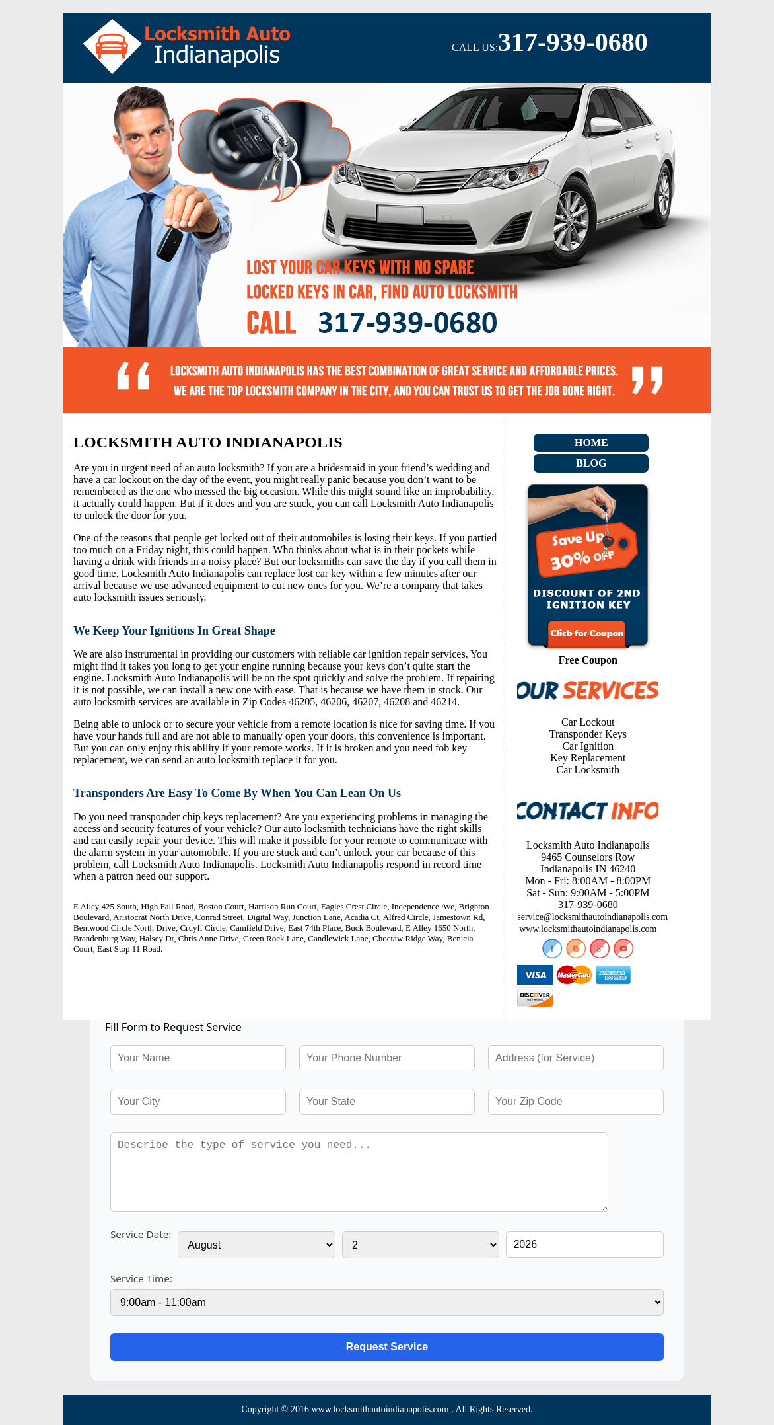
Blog (591, 463)
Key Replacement (587, 757)
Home (591, 442)
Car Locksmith (588, 769)
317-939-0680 (573, 42)
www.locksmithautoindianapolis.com (587, 929)
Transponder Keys (588, 734)
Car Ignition (588, 745)
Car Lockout (587, 722)
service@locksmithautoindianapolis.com (592, 917)
